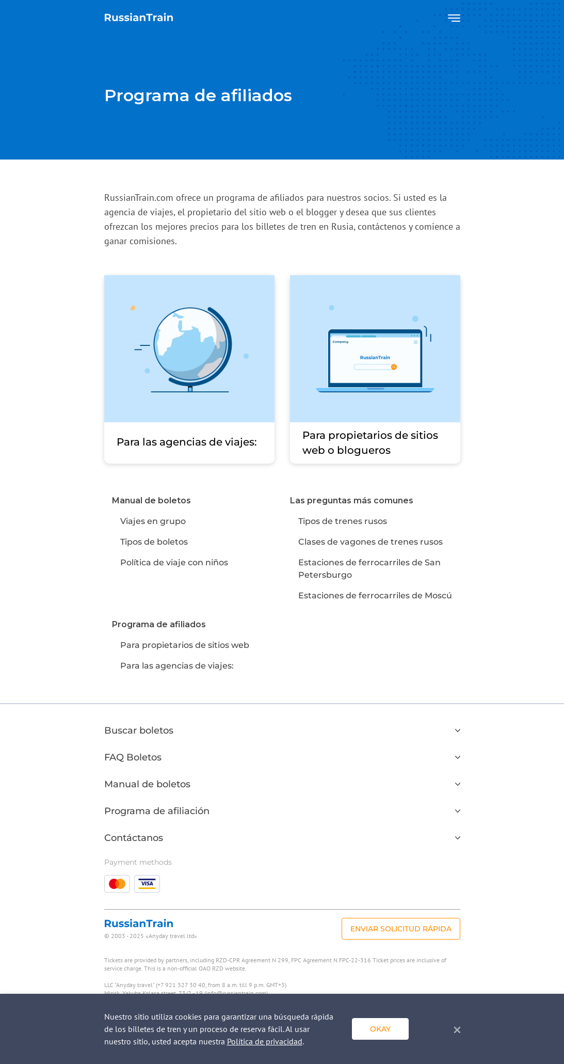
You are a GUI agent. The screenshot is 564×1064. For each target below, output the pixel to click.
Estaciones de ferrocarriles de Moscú (375, 595)
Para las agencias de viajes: (177, 666)
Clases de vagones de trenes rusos (370, 542)
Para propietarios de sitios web (184, 645)
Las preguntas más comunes (351, 500)
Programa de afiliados (159, 624)
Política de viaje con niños (174, 562)
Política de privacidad (264, 1041)
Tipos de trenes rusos (342, 521)
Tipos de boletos (154, 542)
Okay (380, 1029)
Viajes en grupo (153, 521)
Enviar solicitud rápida (401, 928)
